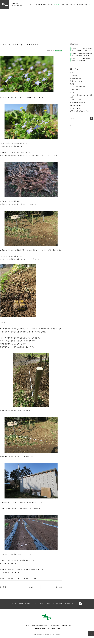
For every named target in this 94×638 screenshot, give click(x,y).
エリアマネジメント (76, 89)
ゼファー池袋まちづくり (78, 102)
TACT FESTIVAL (75, 105)
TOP (91, 634)
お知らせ (57, 4)
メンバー (50, 4)
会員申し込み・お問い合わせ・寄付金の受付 (74, 4)
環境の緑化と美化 (75, 78)
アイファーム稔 (75, 108)
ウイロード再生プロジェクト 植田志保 (81, 96)
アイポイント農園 (75, 99)
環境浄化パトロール (76, 81)
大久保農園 (73, 75)
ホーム (32, 4)
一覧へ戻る (31, 587)
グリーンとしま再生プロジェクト (80, 111)
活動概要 (38, 4)
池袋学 (72, 84)
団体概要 (44, 4)
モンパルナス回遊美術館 (78, 86)
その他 (72, 92)
